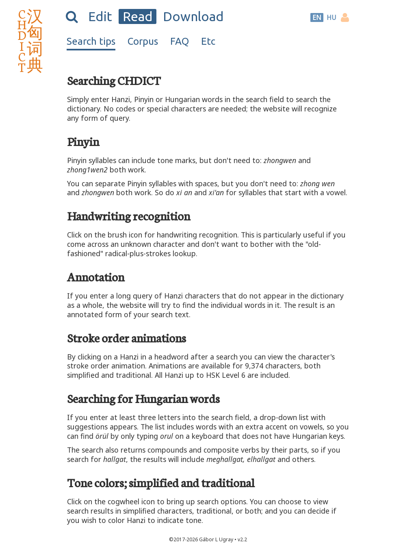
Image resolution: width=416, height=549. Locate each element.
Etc (208, 41)
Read (138, 16)
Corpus (143, 41)
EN (316, 17)
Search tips (91, 41)
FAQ (179, 41)
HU (331, 17)
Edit (100, 16)
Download (193, 16)
